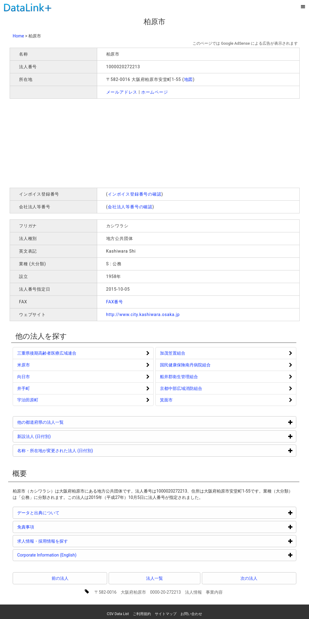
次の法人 (249, 578)
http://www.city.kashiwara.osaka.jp (143, 314)
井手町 (23, 388)
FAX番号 (114, 301)
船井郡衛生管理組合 (179, 376)
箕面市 (166, 399)
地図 (188, 79)
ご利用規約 (142, 614)
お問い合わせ (191, 614)
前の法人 (60, 578)
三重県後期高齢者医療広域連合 (46, 353)
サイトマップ (166, 614)
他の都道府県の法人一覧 (63, 422)
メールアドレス (122, 92)
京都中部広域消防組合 (181, 388)
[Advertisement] (96, 142)
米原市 (23, 364)
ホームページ (154, 92)
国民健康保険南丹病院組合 (185, 364)
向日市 (23, 376)
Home (18, 36)
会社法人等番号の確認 (130, 206)
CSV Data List (118, 614)
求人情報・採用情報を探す (65, 541)
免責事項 (48, 526)
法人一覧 (154, 578)
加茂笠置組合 (172, 353)
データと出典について (61, 512)
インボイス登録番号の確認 (134, 194)
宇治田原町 (27, 399)
